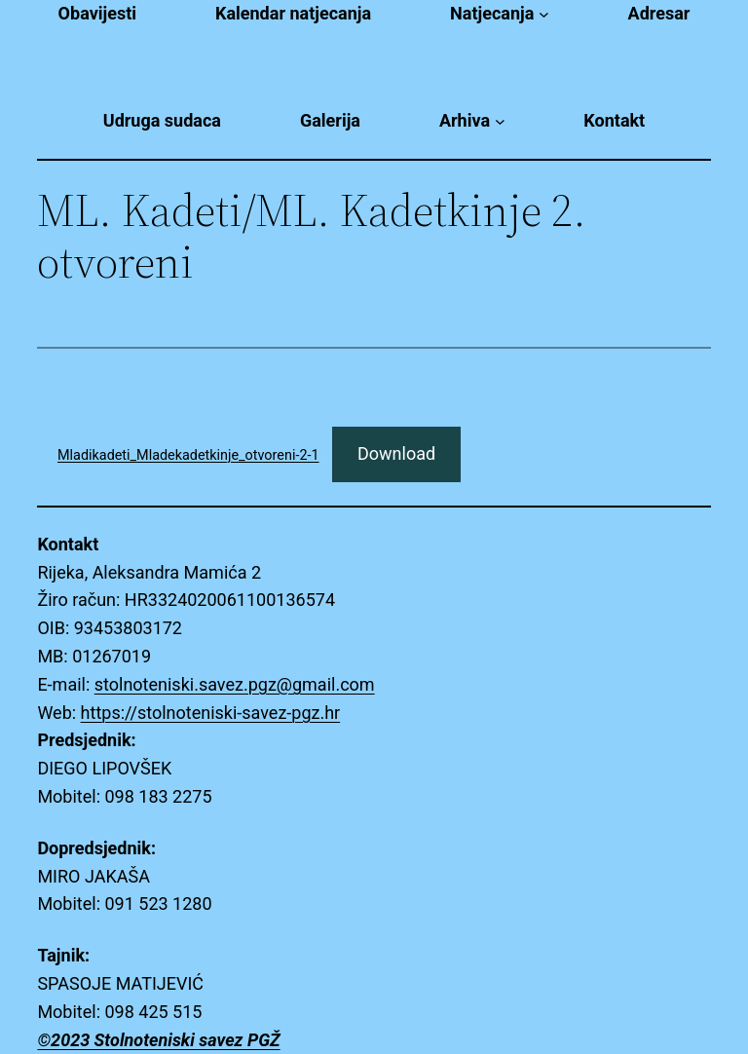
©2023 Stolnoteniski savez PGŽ (158, 1040)
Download (396, 453)
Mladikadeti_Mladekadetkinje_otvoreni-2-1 (188, 455)
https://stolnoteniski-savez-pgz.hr (211, 712)
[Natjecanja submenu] (544, 14)
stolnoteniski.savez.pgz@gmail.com (234, 684)
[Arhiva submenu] (500, 121)
